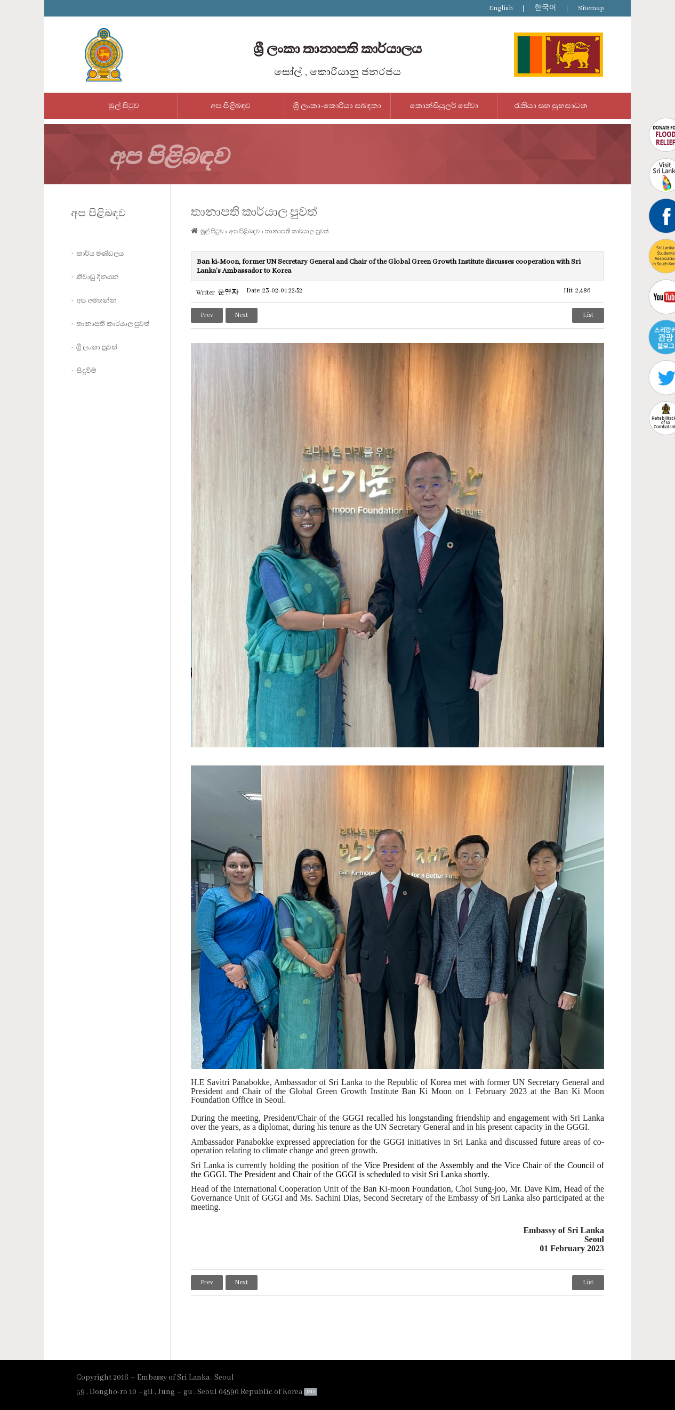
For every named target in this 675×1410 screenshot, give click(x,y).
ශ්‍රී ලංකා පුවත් (96, 347)
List (588, 315)
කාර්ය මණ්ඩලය (100, 253)
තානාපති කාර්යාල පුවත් (113, 324)
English (501, 8)
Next (241, 315)
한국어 (545, 8)
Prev (206, 315)
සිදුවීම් (86, 371)
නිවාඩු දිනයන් (97, 277)
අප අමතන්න (96, 300)
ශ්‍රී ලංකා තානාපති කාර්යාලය (337, 49)
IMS (311, 1392)
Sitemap (591, 8)
